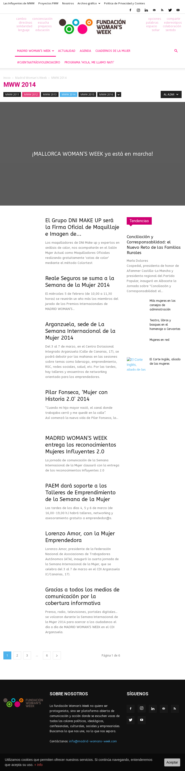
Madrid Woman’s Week (35, 51)
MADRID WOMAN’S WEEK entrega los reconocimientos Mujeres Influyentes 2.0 (80, 445)
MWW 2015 (87, 94)
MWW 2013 (50, 94)
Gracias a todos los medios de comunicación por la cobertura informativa (82, 596)
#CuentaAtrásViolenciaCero (38, 62)
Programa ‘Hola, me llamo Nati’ (89, 62)
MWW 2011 (12, 94)
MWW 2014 (68, 94)
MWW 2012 (31, 94)
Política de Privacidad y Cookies (124, 3)
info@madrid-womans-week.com (93, 741)
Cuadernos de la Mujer (112, 51)
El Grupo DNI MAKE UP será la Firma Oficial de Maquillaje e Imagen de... (82, 227)
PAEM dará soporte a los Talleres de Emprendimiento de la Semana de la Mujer (80, 493)
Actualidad (66, 51)
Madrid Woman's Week (31, 78)
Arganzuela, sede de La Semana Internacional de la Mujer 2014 (80, 331)
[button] (176, 51)
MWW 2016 (106, 94)
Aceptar (172, 762)
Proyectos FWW (48, 3)
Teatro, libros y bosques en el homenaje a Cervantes (165, 325)
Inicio (7, 78)
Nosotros (68, 3)
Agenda (85, 51)
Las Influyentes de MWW (18, 3)
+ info (38, 765)
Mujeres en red (159, 340)
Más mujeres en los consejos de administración (162, 305)
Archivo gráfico (89, 3)
